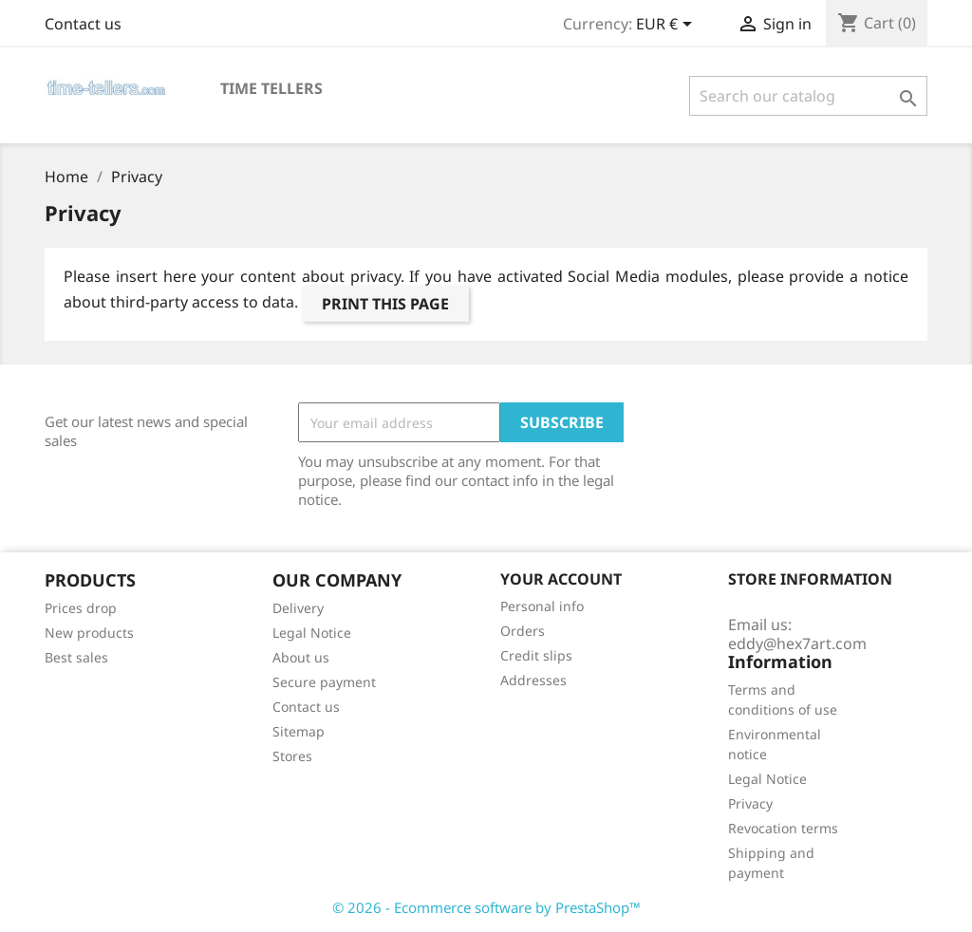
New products (89, 633)
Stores (292, 756)
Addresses (533, 680)
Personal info (542, 606)
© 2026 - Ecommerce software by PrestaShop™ (486, 907)
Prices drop (81, 608)
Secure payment (324, 682)
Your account (561, 579)
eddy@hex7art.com (797, 643)
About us (300, 657)
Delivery (298, 608)
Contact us (83, 23)
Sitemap (298, 731)
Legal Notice (311, 633)
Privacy (750, 803)
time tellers (271, 88)
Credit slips (536, 655)
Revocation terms (783, 828)
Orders (522, 631)
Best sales (76, 657)
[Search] (808, 96)
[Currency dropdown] (667, 25)
